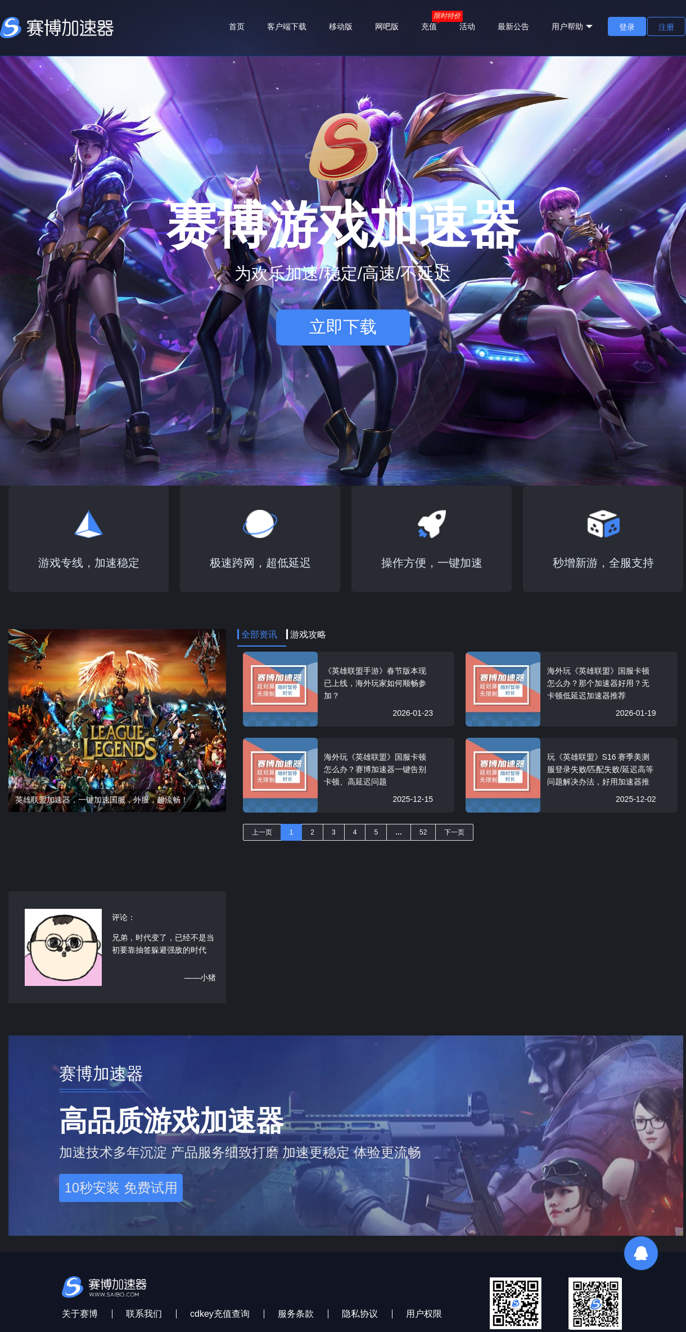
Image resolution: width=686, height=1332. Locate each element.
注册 (666, 27)
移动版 (341, 26)
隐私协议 (360, 1313)
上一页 (262, 832)
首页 (237, 26)
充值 (429, 26)
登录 (627, 27)
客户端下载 (286, 26)
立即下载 (343, 326)
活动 (467, 26)
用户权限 (424, 1313)
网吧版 (387, 26)
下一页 (454, 832)
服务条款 (296, 1313)
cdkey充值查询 (220, 1313)
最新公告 (513, 26)
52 (423, 832)
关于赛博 (80, 1313)
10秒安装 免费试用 (120, 1187)
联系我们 (144, 1313)
